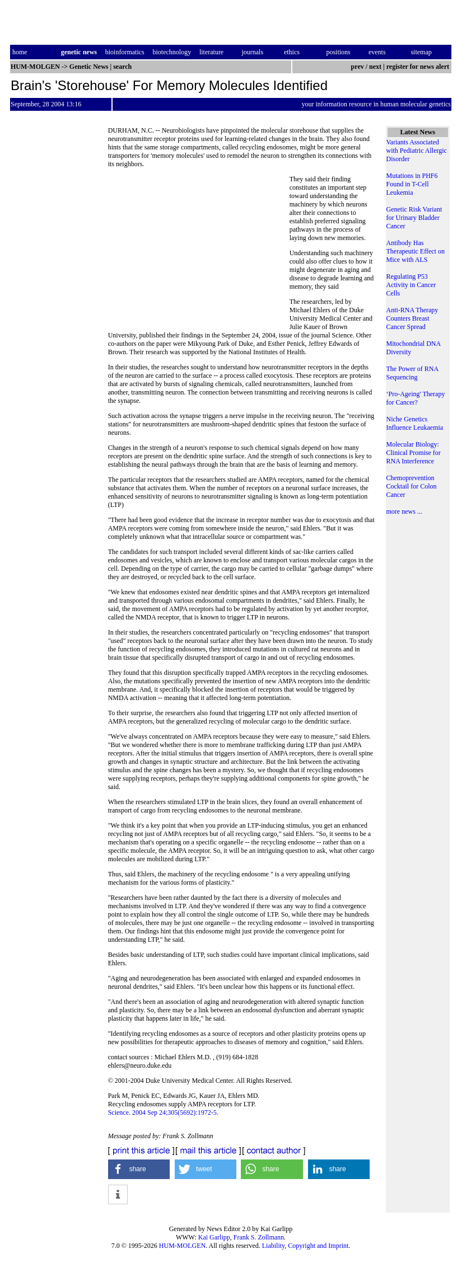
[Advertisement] (199, 252)
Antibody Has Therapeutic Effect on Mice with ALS (415, 251)
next (375, 67)
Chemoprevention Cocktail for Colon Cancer (411, 486)
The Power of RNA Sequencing (412, 373)
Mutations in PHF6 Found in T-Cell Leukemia (412, 184)
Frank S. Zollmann (259, 1237)
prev (357, 67)
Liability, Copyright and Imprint (305, 1246)
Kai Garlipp (214, 1237)
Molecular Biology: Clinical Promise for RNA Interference (413, 452)
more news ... (404, 511)
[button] (139, 1169)
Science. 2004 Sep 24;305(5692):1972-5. (163, 1112)
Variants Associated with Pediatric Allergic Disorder (416, 150)
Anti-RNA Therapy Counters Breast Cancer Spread (412, 318)
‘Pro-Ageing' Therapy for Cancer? (415, 398)
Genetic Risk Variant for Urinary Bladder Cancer (414, 217)
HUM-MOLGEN (182, 1246)
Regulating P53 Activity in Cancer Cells (411, 285)
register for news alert (418, 67)
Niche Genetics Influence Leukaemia (415, 423)
